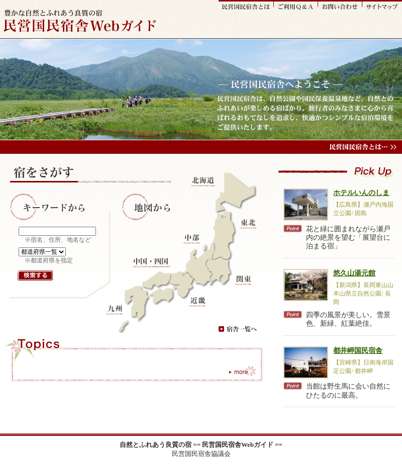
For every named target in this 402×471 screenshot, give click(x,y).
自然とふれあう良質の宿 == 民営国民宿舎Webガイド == (201, 444)
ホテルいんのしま (361, 193)
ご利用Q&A (296, 5)
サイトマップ (382, 5)
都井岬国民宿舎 (357, 350)
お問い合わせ (340, 5)
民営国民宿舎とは (246, 5)
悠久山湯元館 (354, 273)
